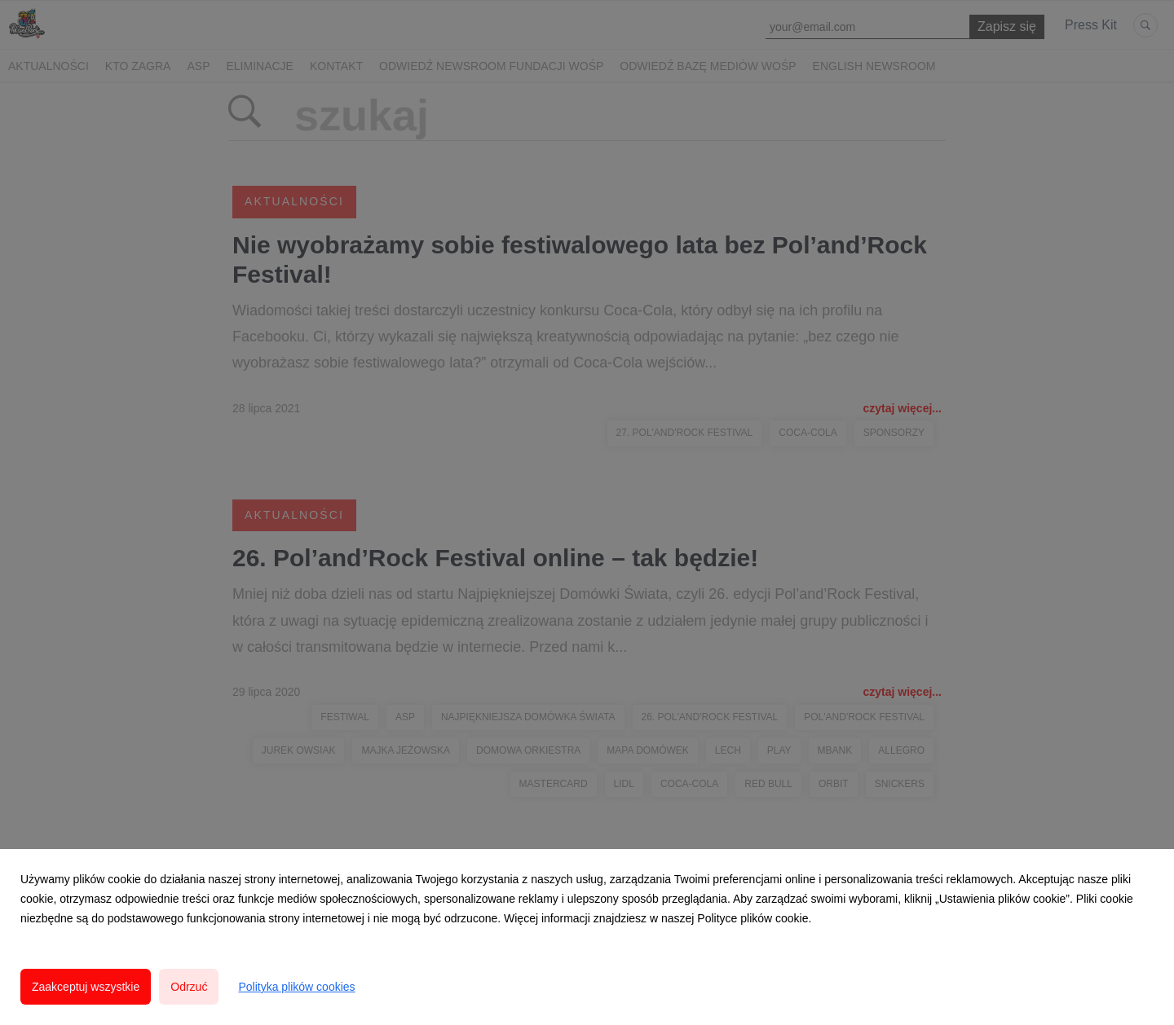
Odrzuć (188, 986)
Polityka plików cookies (296, 986)
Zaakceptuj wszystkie (85, 986)
